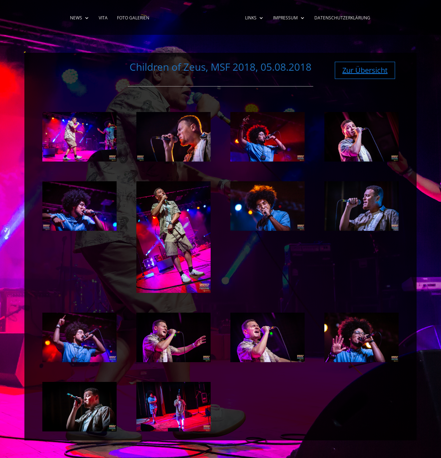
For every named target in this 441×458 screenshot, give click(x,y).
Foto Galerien (133, 18)
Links (251, 18)
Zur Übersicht (365, 70)
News (76, 18)
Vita (103, 18)
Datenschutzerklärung (342, 18)
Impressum (285, 18)
